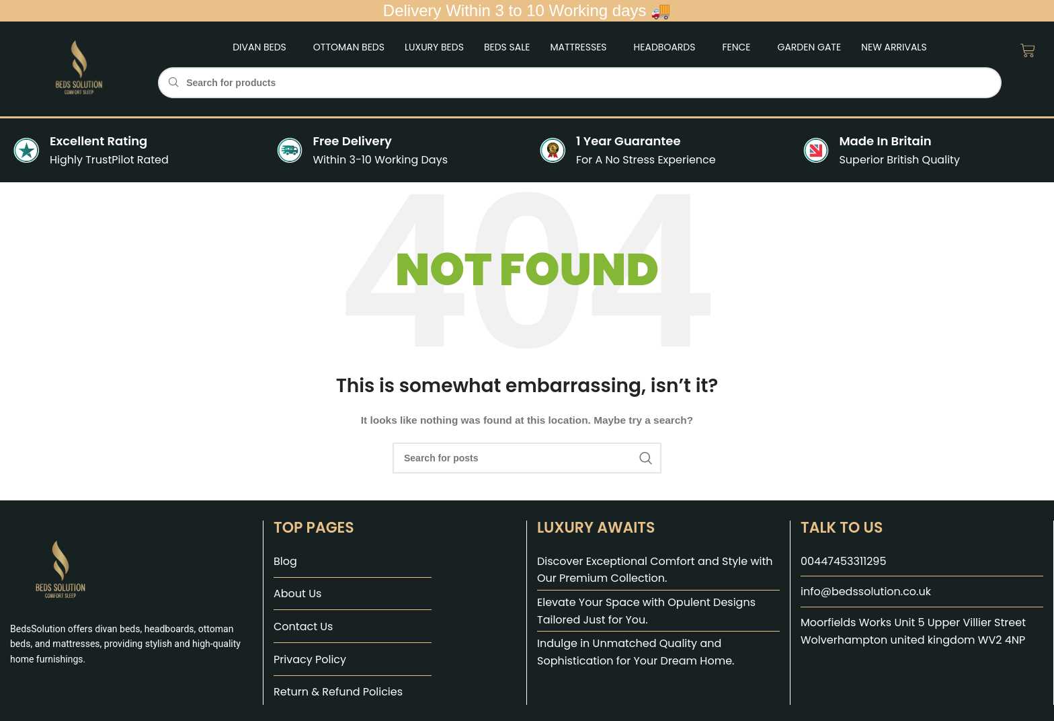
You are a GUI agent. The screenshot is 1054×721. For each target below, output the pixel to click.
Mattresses (578, 47)
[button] (262, 47)
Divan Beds (259, 47)
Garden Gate (810, 47)
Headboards (665, 47)
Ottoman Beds (348, 47)
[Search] (579, 82)
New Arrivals (894, 47)
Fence (736, 47)
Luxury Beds (434, 47)
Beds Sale (507, 47)
